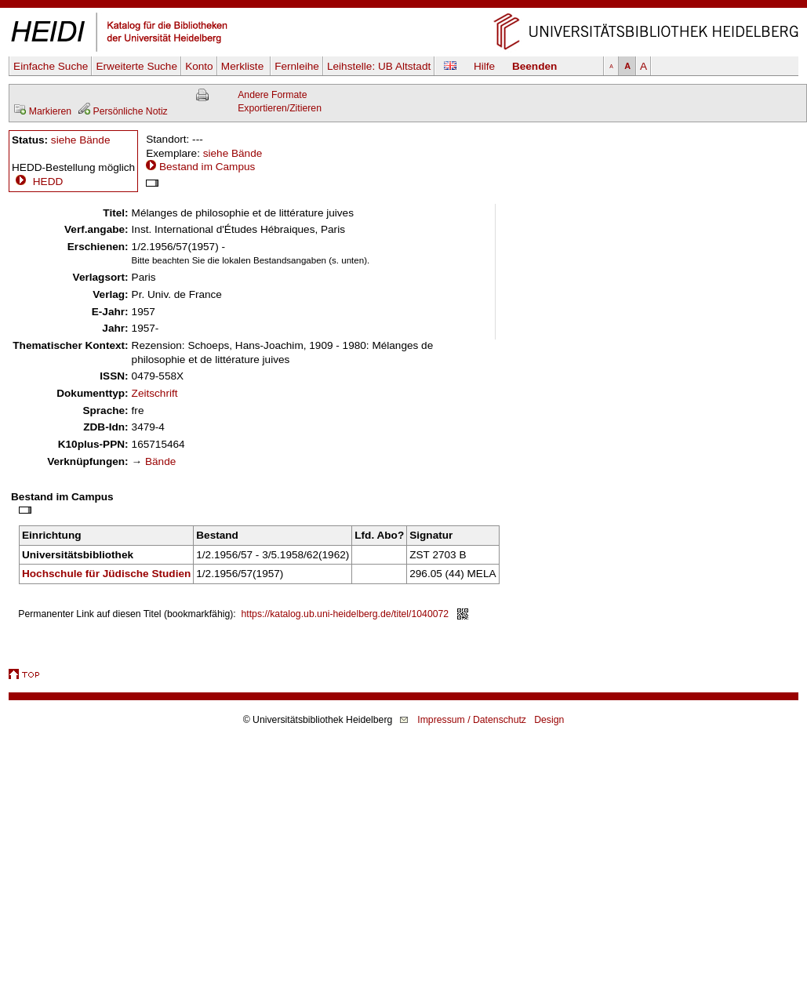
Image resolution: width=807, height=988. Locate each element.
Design (549, 719)
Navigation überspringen (403, 6)
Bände (160, 461)
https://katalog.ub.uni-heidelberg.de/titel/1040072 (345, 613)
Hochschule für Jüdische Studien (106, 573)
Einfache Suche (50, 66)
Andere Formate (272, 94)
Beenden (534, 66)
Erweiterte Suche (136, 66)
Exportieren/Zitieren (280, 108)
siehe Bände (81, 140)
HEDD (37, 181)
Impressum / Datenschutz (471, 719)
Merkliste (244, 66)
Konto (199, 66)
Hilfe (484, 66)
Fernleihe (296, 66)
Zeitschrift (155, 393)
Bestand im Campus (207, 167)
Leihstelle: (379, 66)
